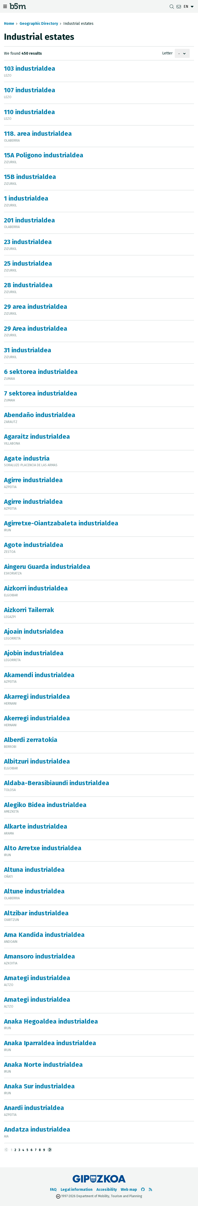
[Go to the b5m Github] (143, 1189)
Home (9, 23)
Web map (129, 1189)
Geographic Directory (39, 23)
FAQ (53, 1189)
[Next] (50, 1150)
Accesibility (106, 1189)
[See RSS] (150, 1189)
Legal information (76, 1189)
